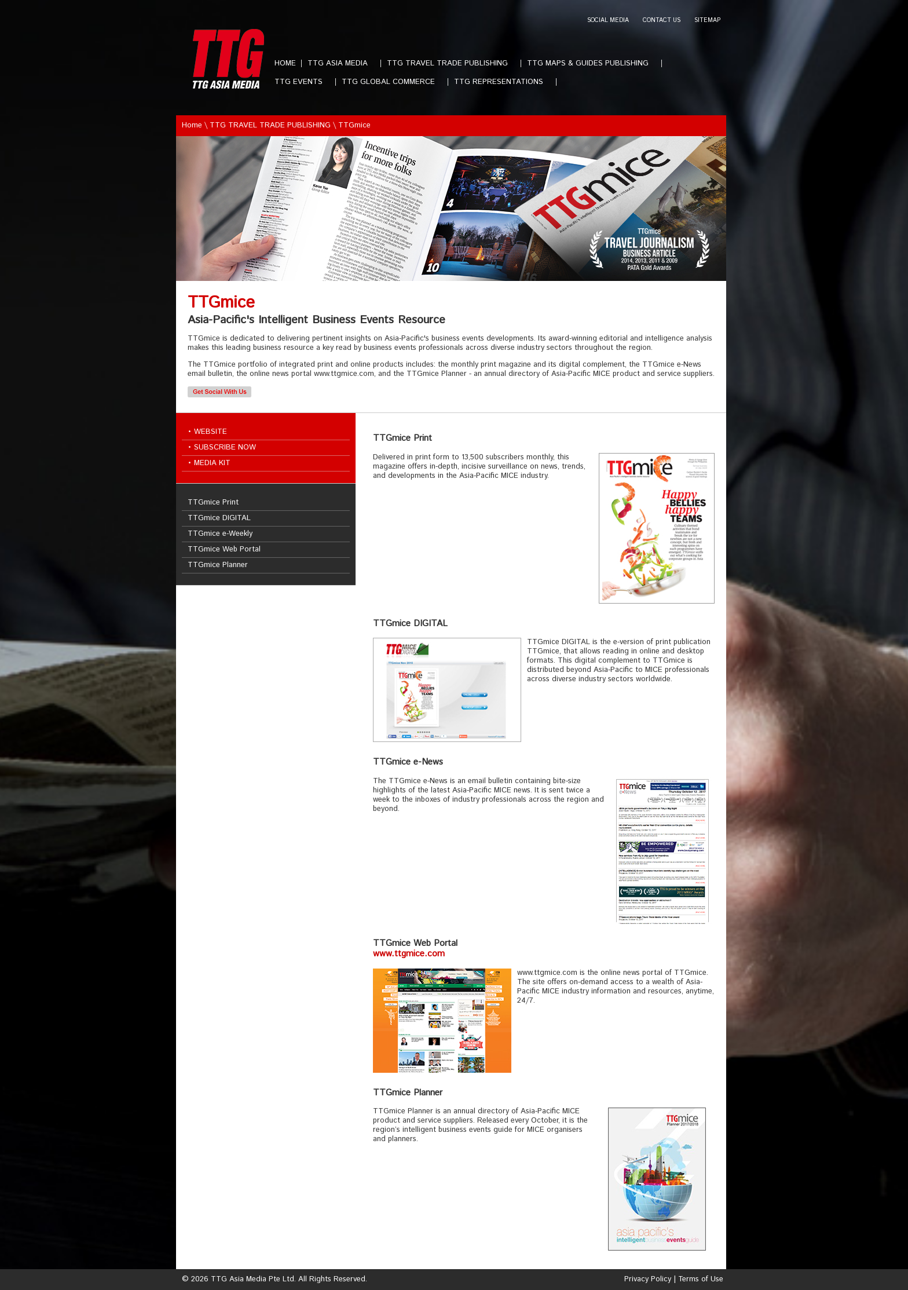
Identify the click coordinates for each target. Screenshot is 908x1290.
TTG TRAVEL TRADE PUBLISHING (452, 63)
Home (192, 125)
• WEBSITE (207, 431)
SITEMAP (707, 20)
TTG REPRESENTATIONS (503, 81)
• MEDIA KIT (209, 463)
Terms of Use (700, 1279)
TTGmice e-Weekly (220, 533)
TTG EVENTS (303, 81)
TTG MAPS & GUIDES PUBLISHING (592, 63)
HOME (285, 63)
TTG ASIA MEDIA (342, 63)
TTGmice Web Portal (224, 549)
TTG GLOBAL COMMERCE (393, 81)
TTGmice (354, 125)
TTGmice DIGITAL (219, 518)
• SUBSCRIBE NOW (222, 447)
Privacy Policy (647, 1279)
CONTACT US (661, 20)
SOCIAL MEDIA (608, 20)
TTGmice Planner (218, 565)
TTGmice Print (213, 502)
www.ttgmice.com (409, 954)
